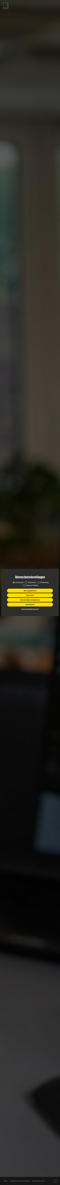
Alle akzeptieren (30, 590)
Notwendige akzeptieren (30, 600)
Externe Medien (32, 585)
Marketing (44, 582)
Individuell (30, 604)
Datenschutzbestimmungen (30, 609)
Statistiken (32, 582)
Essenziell (19, 582)
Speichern (30, 595)
